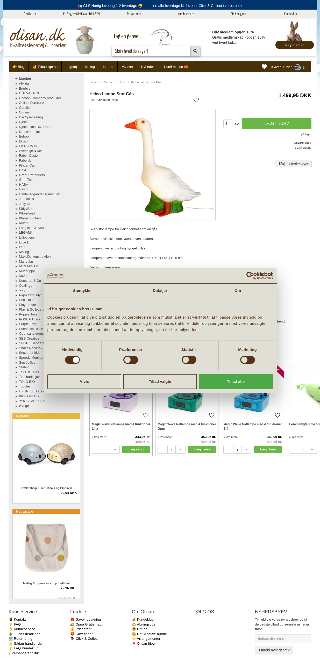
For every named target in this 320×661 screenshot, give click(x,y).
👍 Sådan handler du (25, 643)
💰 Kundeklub (143, 619)
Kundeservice (186, 14)
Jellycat (24, 204)
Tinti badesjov (29, 377)
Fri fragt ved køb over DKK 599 (81, 14)
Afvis (84, 381)
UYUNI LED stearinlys (35, 391)
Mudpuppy (27, 271)
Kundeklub (290, 14)
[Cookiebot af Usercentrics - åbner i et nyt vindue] (250, 275)
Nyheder (147, 67)
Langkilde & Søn (31, 228)
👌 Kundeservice (22, 629)
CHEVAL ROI (29, 93)
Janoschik (26, 199)
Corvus (24, 112)
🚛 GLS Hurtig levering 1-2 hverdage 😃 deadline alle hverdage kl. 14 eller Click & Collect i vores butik (160, 6)
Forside (94, 82)
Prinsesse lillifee (31, 329)
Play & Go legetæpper (35, 309)
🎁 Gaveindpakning (85, 619)
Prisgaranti (134, 14)
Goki (22, 170)
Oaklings (25, 286)
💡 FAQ (15, 624)
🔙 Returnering (20, 639)
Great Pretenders (32, 175)
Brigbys (24, 88)
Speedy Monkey (31, 358)
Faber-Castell (29, 155)
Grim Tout (26, 180)
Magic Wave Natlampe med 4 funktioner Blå (252, 426)
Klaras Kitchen (30, 218)
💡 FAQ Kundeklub (23, 648)
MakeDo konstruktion (35, 256)
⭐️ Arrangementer (146, 639)
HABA (23, 184)
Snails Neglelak (30, 348)
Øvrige (24, 406)
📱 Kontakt (17, 619)
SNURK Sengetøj (32, 343)
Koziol (23, 223)
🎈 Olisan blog (143, 643)
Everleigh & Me (30, 151)
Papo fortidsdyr (30, 295)
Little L (24, 242)
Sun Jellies (27, 362)
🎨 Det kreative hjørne (149, 634)
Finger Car (27, 165)
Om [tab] (237, 290)
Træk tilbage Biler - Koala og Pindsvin (46, 488)
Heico (122, 82)
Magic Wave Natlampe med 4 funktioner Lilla (121, 426)
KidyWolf (25, 209)
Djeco (23, 122)
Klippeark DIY (29, 396)
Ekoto (23, 141)
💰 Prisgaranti (81, 629)
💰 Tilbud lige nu (45, 67)
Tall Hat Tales (29, 372)
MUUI (23, 276)
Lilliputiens (27, 237)
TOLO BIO (27, 382)
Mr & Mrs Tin (28, 266)
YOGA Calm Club (32, 401)
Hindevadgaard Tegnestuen (39, 194)
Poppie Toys (28, 314)
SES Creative (29, 338)
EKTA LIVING (29, 146)
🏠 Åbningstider (144, 624)
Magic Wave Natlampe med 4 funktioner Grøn (187, 426)
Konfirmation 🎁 (176, 67)
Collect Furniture (31, 103)
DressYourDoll (29, 132)
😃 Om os (139, 629)
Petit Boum (27, 300)
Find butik (30, 14)
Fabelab (25, 160)
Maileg (90, 67)
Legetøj (71, 67)
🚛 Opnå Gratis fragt (86, 624)
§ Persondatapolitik (24, 653)
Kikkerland (27, 213)
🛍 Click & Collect (84, 639)
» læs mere (99, 437)
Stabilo (24, 367)
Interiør (108, 67)
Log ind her (294, 45)
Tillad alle (236, 381)
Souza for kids (29, 353)
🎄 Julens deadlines (24, 634)
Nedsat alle (24, 511)
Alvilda (24, 83)
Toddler (24, 386)
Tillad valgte (160, 381)
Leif (21, 247)
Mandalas (26, 261)
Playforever (27, 305)
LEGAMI (25, 232)
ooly (22, 290)
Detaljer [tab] (160, 290)
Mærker (127, 67)
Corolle (24, 108)
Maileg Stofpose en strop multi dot (46, 583)
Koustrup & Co (30, 281)
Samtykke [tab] (82, 290)
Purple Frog (28, 324)
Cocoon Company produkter (40, 98)
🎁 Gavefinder (81, 634)
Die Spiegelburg (31, 117)
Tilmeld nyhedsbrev (274, 650)
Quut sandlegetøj (32, 333)
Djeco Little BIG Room (35, 127)
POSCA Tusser (30, 319)
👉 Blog (19, 67)
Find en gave (238, 14)
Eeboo (24, 136)
